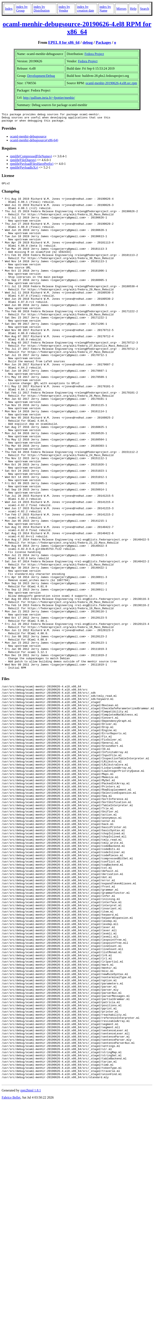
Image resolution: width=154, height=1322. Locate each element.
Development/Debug (41, 76)
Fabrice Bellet (11, 1274)
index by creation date (85, 8)
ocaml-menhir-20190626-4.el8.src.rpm (111, 83)
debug (88, 42)
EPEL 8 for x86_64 (64, 42)
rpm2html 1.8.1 (30, 1267)
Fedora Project (94, 54)
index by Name (105, 8)
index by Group (22, 8)
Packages (103, 42)
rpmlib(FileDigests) (23, 162)
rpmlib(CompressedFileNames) (31, 158)
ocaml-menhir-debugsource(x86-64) (34, 142)
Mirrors (121, 8)
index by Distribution (41, 8)
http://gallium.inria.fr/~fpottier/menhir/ (49, 97)
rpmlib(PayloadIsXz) (24, 169)
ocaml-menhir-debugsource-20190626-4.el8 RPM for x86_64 (77, 27)
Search (144, 8)
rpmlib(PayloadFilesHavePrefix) (31, 165)
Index (8, 8)
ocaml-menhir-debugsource (28, 138)
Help (133, 8)
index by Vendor (64, 8)
